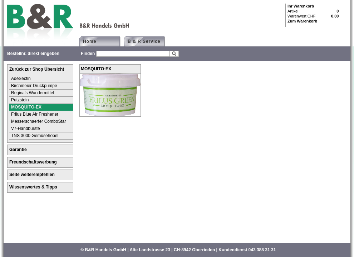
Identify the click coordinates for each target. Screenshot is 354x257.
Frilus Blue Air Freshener (34, 114)
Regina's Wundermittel (32, 92)
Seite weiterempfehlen (32, 174)
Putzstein (20, 99)
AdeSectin (21, 78)
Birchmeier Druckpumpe (34, 85)
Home (89, 41)
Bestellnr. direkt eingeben (33, 53)
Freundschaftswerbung (33, 162)
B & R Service (147, 41)
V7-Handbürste (25, 128)
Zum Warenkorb (302, 21)
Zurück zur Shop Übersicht (36, 69)
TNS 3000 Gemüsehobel (34, 135)
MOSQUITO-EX (26, 107)
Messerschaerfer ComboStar (38, 121)
